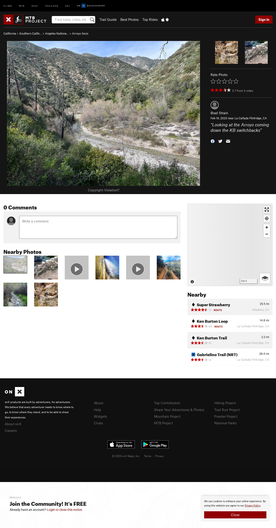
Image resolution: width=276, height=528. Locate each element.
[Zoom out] (266, 234)
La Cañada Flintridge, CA (251, 118)
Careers (11, 430)
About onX (13, 424)
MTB (22, 5)
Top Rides (150, 19)
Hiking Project (225, 403)
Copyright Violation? (103, 190)
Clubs (98, 423)
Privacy (159, 456)
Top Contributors (167, 403)
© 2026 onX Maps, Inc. (126, 456)
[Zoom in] (266, 227)
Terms (147, 456)
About (98, 403)
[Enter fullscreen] (266, 209)
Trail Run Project (227, 410)
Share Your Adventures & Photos (179, 410)
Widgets (100, 416)
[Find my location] (266, 218)
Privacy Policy (252, 505)
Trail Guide (108, 19)
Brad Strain (219, 113)
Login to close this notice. (65, 510)
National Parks (225, 423)
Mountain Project (167, 416)
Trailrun (51, 5)
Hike (35, 5)
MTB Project (163, 423)
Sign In (263, 19)
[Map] (230, 245)
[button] (213, 141)
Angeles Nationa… (57, 33)
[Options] (265, 278)
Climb (7, 5)
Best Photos (129, 19)
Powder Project (225, 416)
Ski (67, 5)
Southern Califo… (30, 33)
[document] (235, 508)
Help (97, 410)
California (9, 33)
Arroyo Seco (80, 33)
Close (235, 515)
